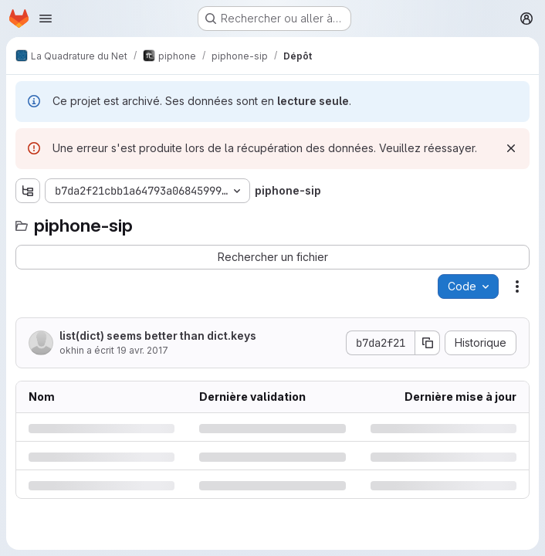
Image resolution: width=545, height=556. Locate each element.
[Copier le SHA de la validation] (427, 343)
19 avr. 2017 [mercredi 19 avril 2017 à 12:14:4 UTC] (142, 350)
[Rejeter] (511, 148)
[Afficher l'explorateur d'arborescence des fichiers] (27, 190)
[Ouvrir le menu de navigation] (45, 18)
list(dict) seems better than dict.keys (157, 335)
